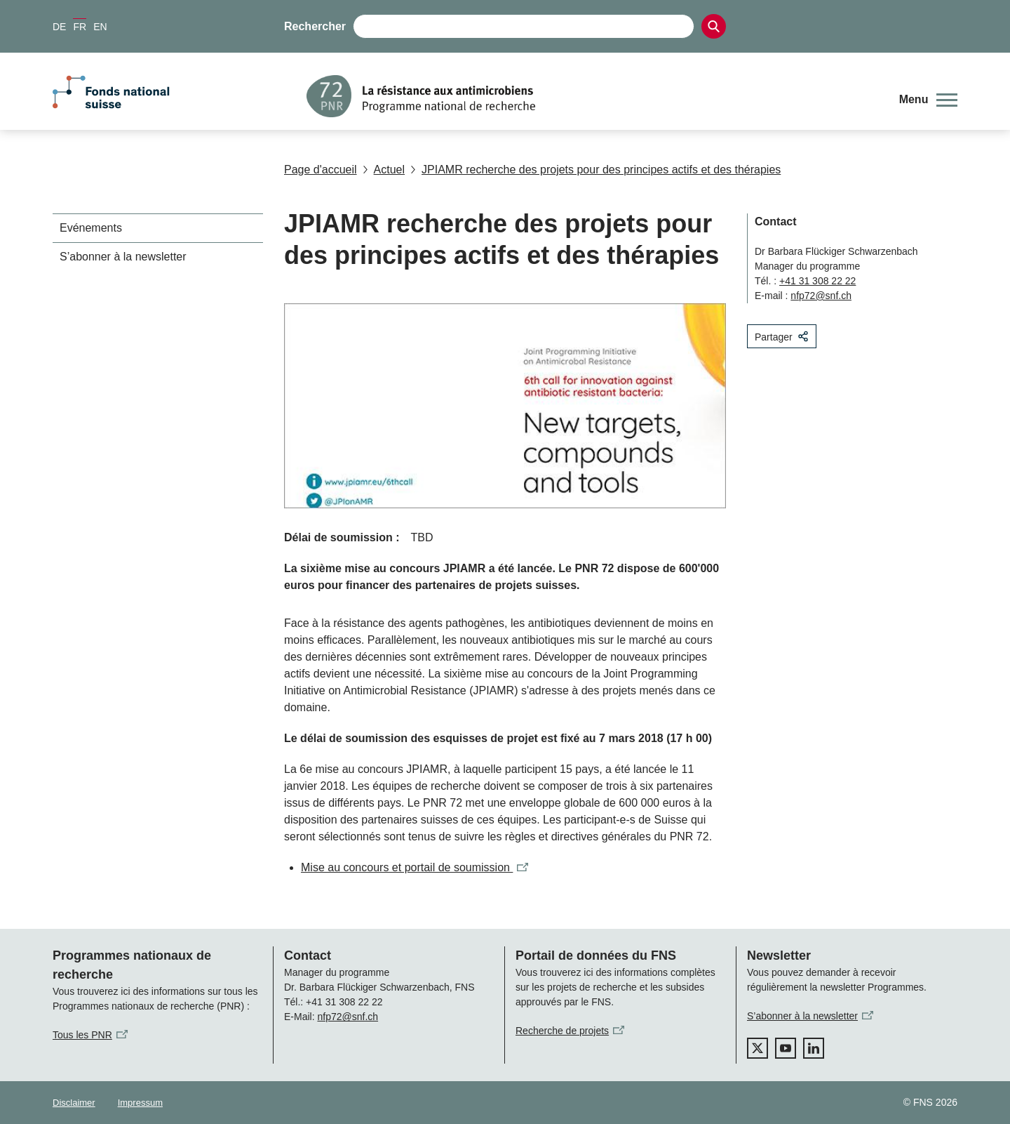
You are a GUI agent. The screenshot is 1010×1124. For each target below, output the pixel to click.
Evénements (91, 228)
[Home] (592, 96)
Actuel (384, 170)
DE (59, 26)
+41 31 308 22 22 (817, 280)
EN (100, 26)
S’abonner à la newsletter (123, 257)
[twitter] (757, 1048)
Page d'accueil (320, 170)
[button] (928, 99)
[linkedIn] (813, 1048)
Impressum (140, 1102)
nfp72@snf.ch (820, 295)
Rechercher (315, 26)
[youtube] (785, 1048)
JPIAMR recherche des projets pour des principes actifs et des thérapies (595, 170)
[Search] (713, 26)
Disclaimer (74, 1102)
